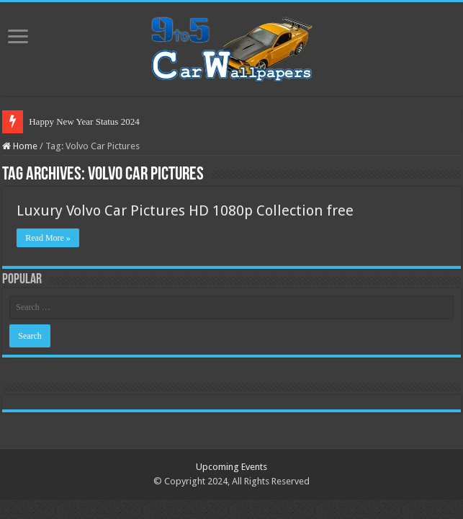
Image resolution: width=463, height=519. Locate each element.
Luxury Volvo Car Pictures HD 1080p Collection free (185, 210)
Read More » (48, 238)
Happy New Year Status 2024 (84, 121)
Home (19, 146)
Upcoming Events (231, 466)
